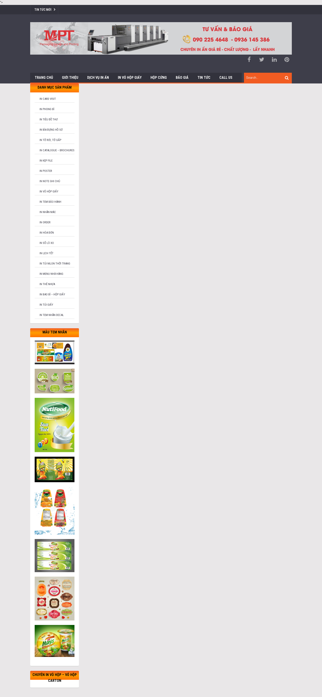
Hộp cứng (158, 77)
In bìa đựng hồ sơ (51, 129)
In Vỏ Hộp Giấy (130, 77)
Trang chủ (44, 77)
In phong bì (47, 109)
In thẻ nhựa (47, 284)
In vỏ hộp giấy (49, 191)
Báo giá (182, 77)
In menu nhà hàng (51, 273)
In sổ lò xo (47, 243)
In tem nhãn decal (52, 315)
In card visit (48, 98)
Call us (225, 77)
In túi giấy (46, 304)
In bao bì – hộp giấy (52, 294)
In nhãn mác (48, 212)
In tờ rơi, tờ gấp (50, 140)
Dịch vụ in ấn (98, 77)
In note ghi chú (50, 181)
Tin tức (203, 77)
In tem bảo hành (50, 201)
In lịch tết (46, 253)
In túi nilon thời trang (55, 263)
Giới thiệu (70, 77)
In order (45, 222)
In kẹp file (46, 160)
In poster (46, 171)
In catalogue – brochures (57, 150)
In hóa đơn (47, 232)
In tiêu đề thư (49, 119)
